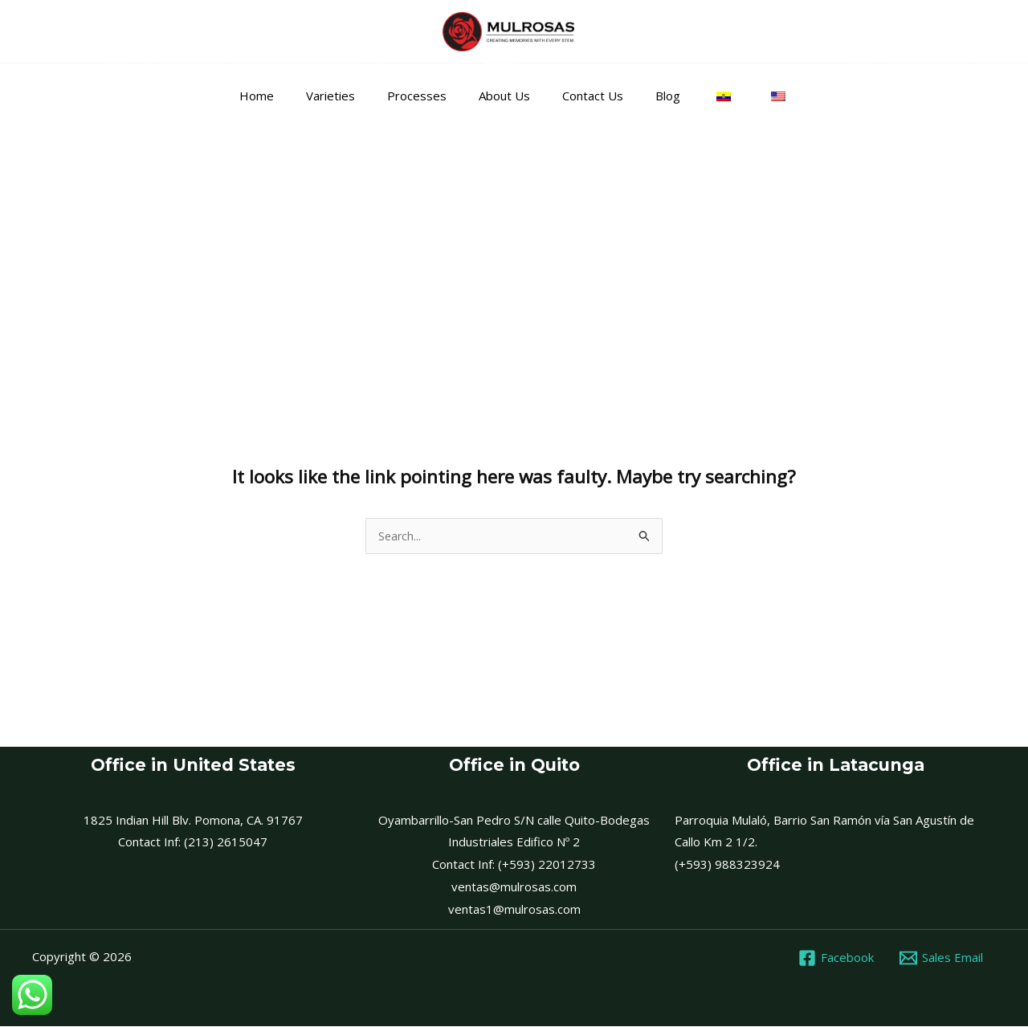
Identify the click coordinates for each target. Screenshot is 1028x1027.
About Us (508, 96)
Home (284, 96)
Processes (429, 96)
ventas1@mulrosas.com (514, 910)
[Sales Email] (941, 959)
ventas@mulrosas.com (514, 887)
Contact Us (588, 96)
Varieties (350, 96)
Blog (655, 96)
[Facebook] (835, 959)
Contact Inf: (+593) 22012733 (514, 865)
